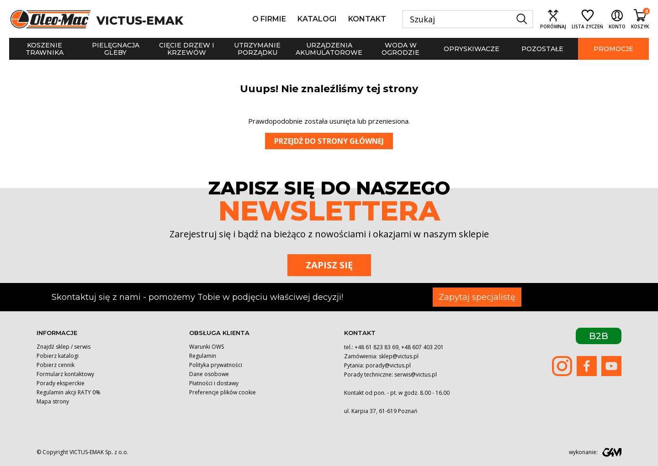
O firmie (269, 19)
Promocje (613, 49)
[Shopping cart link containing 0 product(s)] (640, 19)
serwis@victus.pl (415, 374)
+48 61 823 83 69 (376, 347)
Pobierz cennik (55, 365)
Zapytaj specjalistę (477, 297)
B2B (598, 335)
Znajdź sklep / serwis (63, 347)
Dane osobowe (209, 374)
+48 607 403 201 (422, 347)
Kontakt (367, 19)
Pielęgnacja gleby (115, 49)
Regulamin (202, 356)
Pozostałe (542, 49)
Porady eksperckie (61, 383)
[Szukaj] (467, 19)
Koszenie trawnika (45, 49)
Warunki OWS (206, 347)
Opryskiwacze (471, 49)
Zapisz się (329, 265)
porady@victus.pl (388, 365)
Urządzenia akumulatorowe (329, 49)
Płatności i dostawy (214, 383)
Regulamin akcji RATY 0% (69, 392)
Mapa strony (53, 401)
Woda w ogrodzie (400, 49)
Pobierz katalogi (58, 356)
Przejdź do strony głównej (329, 141)
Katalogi (317, 19)
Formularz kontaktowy (65, 374)
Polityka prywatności (215, 365)
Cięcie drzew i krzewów (186, 49)
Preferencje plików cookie (222, 392)
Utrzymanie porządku (257, 49)
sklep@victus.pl (399, 356)
